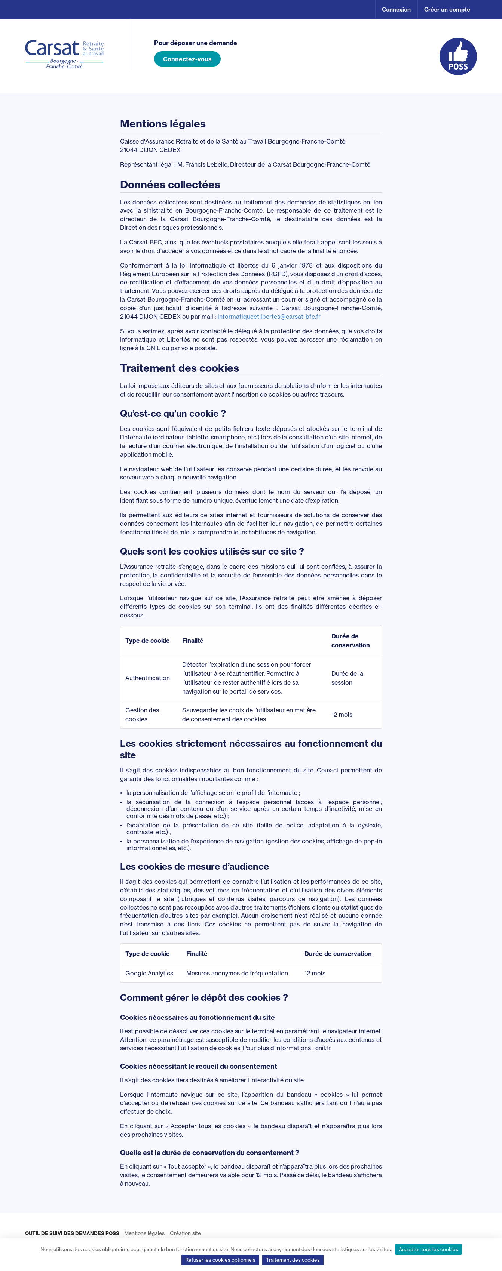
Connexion (396, 9)
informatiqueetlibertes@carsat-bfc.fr (269, 316)
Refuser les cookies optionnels (220, 1260)
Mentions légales (144, 1233)
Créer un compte (447, 9)
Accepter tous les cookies (428, 1249)
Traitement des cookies (293, 1260)
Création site (185, 1233)
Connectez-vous (187, 59)
